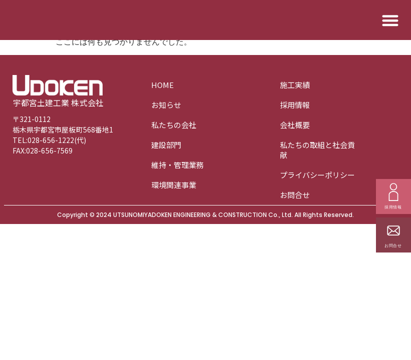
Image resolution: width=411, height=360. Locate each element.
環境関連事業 (173, 185)
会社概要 (295, 125)
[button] (390, 20)
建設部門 (166, 145)
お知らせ (166, 105)
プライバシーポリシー (317, 175)
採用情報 (295, 105)
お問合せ (295, 195)
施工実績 (295, 85)
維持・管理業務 (177, 165)
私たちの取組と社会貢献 (317, 150)
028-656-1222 (51, 140)
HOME (162, 85)
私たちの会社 (173, 125)
